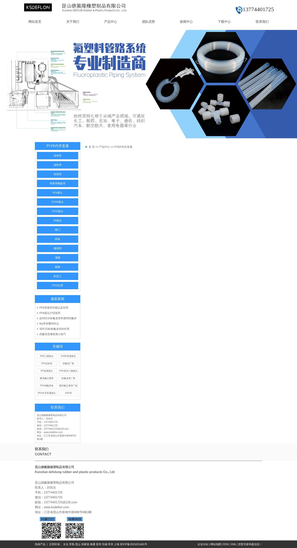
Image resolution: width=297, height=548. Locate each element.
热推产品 (40, 544)
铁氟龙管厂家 (68, 378)
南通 (92, 544)
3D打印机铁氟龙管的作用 (54, 328)
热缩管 (58, 174)
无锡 (104, 544)
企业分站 (203, 544)
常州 (110, 544)
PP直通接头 (47, 371)
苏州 (98, 544)
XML (233, 544)
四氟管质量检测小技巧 (52, 334)
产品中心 (110, 21)
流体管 (58, 155)
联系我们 (262, 21)
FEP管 (68, 393)
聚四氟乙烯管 (47, 378)
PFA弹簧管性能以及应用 (53, 307)
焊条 (57, 239)
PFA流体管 (46, 363)
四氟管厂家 (68, 363)
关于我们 (72, 21)
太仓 (65, 544)
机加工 (58, 276)
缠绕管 (58, 248)
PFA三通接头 (46, 356)
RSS (226, 544)
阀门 (57, 229)
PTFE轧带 (57, 285)
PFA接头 (58, 192)
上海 (116, 544)
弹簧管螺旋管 (58, 183)
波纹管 (58, 164)
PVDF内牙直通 (123, 146)
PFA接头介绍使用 (49, 312)
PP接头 (57, 220)
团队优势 (148, 21)
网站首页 (34, 21)
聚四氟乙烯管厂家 (68, 385)
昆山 (78, 544)
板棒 (57, 267)
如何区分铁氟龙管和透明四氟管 (58, 318)
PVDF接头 (58, 202)
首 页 (92, 146)
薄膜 (57, 257)
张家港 (85, 544)
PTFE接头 (57, 211)
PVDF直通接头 (68, 356)
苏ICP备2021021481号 (133, 544)
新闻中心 (186, 21)
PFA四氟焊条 (46, 385)
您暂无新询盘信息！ (250, 544)
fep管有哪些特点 (49, 323)
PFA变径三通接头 (68, 371)
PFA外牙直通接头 (47, 393)
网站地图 (215, 544)
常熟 (71, 544)
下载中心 (224, 21)
